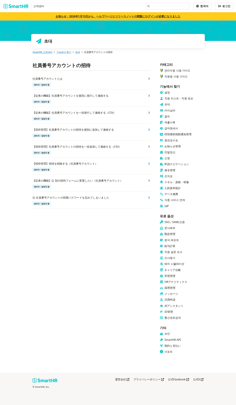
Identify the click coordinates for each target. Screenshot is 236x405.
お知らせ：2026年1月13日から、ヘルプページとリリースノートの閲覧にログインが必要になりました (118, 16)
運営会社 (122, 379)
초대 (77, 52)
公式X (198, 379)
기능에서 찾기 (63, 52)
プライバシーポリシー (148, 379)
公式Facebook (178, 379)
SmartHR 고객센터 (42, 52)
